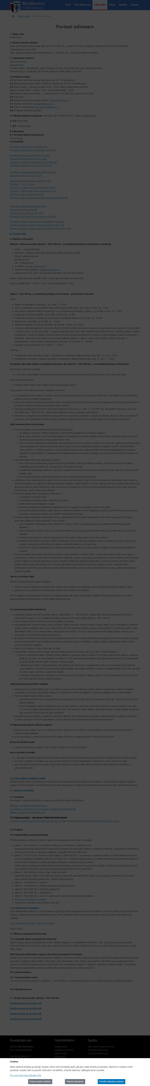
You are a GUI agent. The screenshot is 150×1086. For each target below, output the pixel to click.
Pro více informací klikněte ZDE (25, 1075)
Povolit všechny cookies (111, 1081)
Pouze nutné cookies (40, 1081)
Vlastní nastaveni (75, 1081)
